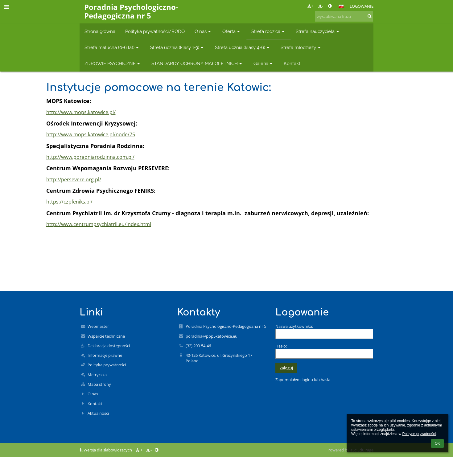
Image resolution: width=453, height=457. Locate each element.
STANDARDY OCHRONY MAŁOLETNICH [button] (197, 63)
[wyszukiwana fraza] (344, 16)
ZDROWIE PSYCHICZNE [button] (113, 63)
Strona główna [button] (99, 31)
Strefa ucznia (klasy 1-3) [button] (177, 47)
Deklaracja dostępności (109, 345)
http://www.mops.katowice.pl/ (81, 112)
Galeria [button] (263, 63)
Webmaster (98, 326)
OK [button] (437, 443)
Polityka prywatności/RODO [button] (155, 31)
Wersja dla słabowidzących (106, 450)
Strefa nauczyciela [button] (318, 31)
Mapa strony (99, 384)
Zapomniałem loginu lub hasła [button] (302, 379)
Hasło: (281, 346)
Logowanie (361, 6)
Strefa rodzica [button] (268, 31)
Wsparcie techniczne (106, 336)
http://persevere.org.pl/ (73, 179)
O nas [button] (203, 31)
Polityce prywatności (419, 434)
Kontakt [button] (292, 63)
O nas (93, 394)
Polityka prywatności (107, 365)
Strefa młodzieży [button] (301, 47)
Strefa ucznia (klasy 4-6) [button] (243, 47)
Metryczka (97, 374)
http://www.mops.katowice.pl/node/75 (90, 134)
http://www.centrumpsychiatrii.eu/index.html (98, 224)
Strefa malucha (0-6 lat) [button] (112, 47)
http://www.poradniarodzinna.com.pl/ (90, 157)
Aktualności (98, 413)
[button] (341, 6)
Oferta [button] (231, 31)
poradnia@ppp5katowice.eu (211, 336)
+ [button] (310, 6)
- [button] (320, 6)
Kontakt (95, 403)
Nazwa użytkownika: (294, 326)
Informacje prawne (105, 355)
